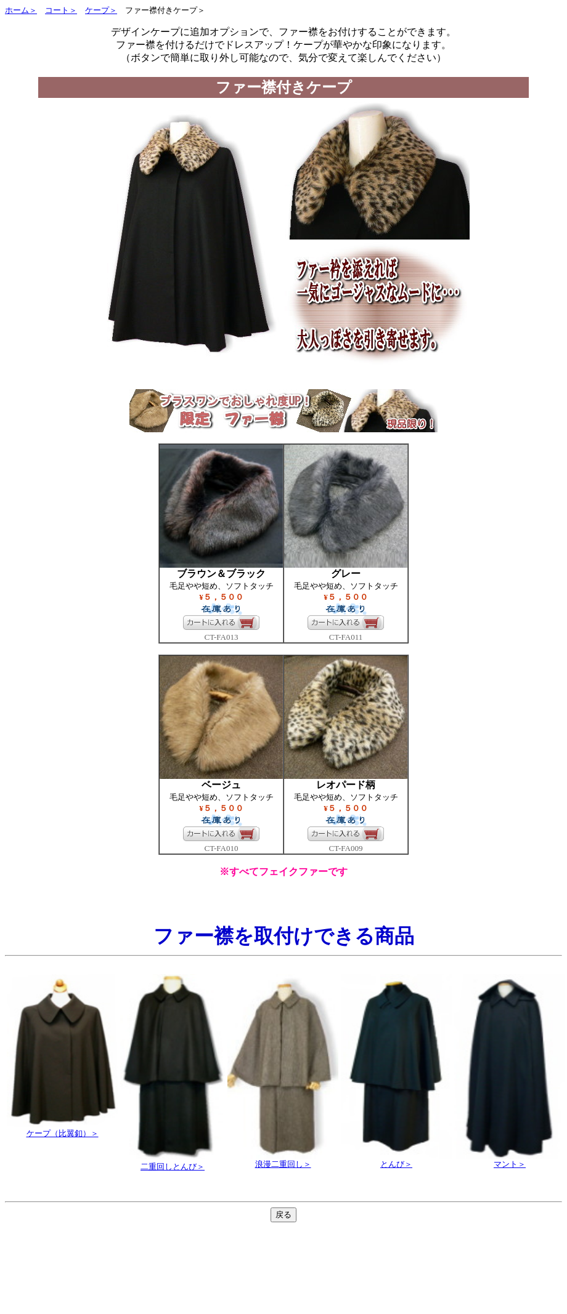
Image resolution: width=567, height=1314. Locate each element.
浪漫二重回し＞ (282, 1160)
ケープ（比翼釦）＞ (62, 1129)
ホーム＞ (21, 10)
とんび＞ (396, 1160)
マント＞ (509, 1160)
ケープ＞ (101, 10)
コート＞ (61, 10)
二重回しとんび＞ (173, 1166)
